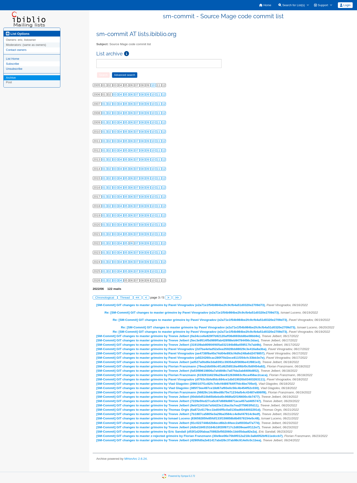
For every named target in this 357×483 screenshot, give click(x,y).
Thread (125, 297)
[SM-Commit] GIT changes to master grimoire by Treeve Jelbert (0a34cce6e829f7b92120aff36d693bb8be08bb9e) (178, 336)
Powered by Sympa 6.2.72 (181, 476)
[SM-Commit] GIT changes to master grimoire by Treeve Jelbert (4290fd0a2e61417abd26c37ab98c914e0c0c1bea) (178, 440)
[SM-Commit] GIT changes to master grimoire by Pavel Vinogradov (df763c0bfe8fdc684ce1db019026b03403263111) (180, 379)
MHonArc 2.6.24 (135, 458)
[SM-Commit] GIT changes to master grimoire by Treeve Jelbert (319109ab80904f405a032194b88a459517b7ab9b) (178, 344)
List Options (17, 34)
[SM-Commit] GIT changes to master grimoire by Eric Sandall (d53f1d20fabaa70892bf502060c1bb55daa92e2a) (176, 431)
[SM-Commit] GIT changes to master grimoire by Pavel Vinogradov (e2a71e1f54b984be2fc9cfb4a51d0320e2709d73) (180, 305)
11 (159, 94)
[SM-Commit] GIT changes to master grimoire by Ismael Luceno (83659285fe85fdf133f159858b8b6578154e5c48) (177, 418)
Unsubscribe (14, 68)
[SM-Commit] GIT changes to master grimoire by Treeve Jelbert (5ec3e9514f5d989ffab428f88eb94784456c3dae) (177, 340)
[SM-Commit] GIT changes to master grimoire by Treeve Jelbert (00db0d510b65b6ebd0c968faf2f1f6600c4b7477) (178, 396)
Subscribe (12, 63)
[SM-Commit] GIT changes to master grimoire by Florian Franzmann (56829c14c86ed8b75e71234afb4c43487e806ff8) (181, 392)
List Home (12, 58)
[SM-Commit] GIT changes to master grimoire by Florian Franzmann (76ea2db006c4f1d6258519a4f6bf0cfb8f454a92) (180, 366)
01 (104, 104)
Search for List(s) (291, 5)
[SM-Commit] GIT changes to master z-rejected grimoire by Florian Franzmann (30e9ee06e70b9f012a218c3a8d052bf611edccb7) (189, 436)
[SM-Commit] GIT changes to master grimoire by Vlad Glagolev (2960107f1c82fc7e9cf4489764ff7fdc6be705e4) (176, 383)
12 (164, 94)
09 (148, 94)
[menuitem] (265, 5)
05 (126, 94)
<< (137, 297)
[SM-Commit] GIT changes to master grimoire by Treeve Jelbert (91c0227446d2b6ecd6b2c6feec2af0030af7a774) (178, 423)
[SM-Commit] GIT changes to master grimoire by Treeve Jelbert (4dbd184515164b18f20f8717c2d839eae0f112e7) (178, 427)
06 (132, 94)
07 (137, 94)
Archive (11, 77)
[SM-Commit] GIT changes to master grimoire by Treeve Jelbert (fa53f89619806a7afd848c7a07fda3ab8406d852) (177, 370)
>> (177, 297)
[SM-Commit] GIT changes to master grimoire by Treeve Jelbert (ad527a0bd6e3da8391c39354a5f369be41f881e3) (178, 362)
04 (121, 94)
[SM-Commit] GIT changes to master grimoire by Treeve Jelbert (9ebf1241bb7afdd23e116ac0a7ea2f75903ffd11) (177, 405)
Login (345, 5)
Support (321, 5)
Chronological (105, 297)
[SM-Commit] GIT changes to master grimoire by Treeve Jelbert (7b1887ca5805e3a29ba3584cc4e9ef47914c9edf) (178, 414)
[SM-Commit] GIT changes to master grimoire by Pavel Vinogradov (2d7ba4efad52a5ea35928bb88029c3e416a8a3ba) (181, 349)
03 (115, 94)
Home (265, 5)
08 (142, 94)
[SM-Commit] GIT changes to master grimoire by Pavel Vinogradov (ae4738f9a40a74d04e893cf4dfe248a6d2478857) (180, 353)
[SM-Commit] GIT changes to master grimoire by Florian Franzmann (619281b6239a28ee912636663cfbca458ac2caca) (182, 375)
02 (110, 104)
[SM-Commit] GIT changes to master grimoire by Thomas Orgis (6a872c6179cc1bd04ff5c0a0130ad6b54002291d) (178, 409)
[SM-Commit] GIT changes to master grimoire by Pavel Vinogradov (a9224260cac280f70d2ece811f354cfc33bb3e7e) (180, 357)
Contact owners (16, 50)
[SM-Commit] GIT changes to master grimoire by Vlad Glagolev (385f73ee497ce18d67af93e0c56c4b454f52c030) (177, 388)
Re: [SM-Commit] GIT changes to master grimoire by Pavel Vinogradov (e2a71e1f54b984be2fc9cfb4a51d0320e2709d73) (192, 312)
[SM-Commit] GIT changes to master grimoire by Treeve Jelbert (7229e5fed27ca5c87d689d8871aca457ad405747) (178, 401)
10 (153, 85)
